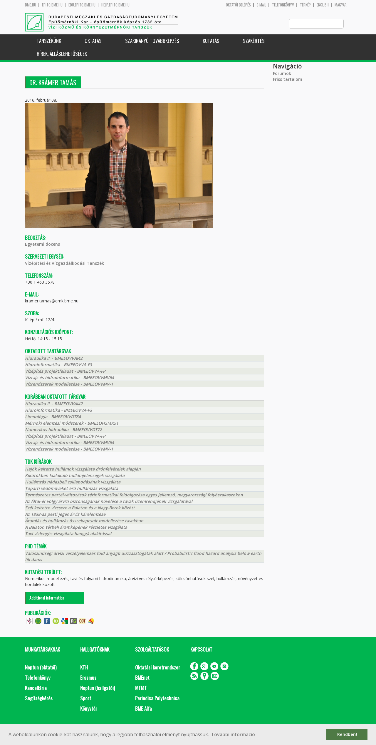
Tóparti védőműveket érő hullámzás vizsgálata (71, 488)
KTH (84, 667)
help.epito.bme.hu (115, 5)
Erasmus (88, 678)
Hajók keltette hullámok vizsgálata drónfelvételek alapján (83, 469)
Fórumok (282, 73)
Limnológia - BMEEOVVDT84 (53, 417)
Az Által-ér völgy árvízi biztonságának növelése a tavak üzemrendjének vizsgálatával (108, 501)
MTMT (141, 688)
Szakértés (254, 41)
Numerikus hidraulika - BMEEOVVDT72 (63, 430)
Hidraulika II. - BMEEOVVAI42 (54, 358)
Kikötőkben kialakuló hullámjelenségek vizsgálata (75, 475)
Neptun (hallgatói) (97, 688)
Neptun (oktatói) (40, 667)
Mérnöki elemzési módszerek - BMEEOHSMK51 (71, 423)
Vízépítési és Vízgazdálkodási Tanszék (64, 263)
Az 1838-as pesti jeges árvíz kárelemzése (65, 514)
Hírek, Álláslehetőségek (62, 54)
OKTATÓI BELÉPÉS (238, 5)
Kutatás (211, 41)
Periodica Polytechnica (157, 698)
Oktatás (93, 41)
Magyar (341, 5)
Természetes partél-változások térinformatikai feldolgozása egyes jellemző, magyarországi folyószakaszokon (134, 495)
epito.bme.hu (52, 5)
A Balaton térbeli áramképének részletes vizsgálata (76, 527)
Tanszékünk (49, 41)
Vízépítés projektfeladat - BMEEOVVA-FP (65, 371)
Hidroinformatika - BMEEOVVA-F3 (58, 365)
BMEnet (142, 678)
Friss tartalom (287, 79)
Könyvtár (88, 708)
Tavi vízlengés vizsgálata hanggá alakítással (68, 534)
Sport (85, 698)
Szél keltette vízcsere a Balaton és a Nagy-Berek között (80, 508)
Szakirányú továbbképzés (152, 41)
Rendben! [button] (347, 734)
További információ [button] (233, 734)
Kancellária (36, 688)
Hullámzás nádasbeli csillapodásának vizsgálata (72, 482)
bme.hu (30, 5)
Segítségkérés (39, 698)
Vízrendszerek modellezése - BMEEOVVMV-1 (69, 384)
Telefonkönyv (283, 5)
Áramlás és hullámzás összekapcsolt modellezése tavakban (84, 521)
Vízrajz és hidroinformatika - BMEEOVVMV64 (69, 378)
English (323, 5)
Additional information (46, 598)
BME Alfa (143, 708)
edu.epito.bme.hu (81, 5)
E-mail (261, 5)
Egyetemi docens (42, 244)
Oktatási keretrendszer (157, 667)
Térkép (305, 5)
